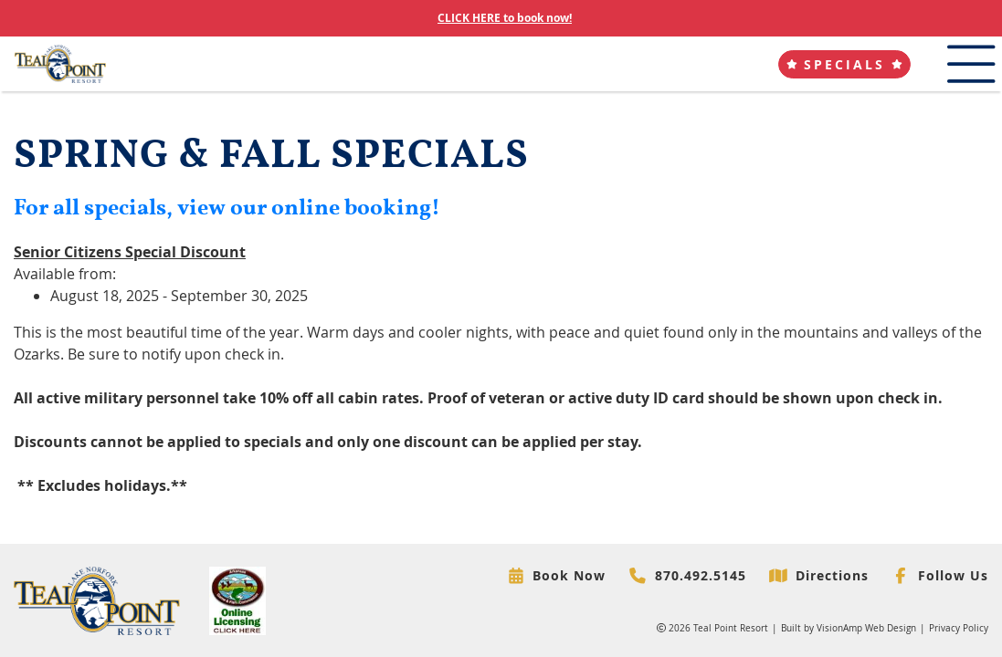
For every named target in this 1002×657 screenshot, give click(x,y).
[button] (844, 64)
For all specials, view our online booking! (227, 208)
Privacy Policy (958, 628)
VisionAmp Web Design (866, 628)
